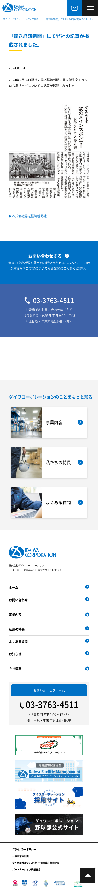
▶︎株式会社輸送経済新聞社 (28, 216)
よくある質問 (18, 641)
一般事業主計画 (20, 856)
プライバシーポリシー (24, 849)
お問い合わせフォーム (49, 690)
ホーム (13, 587)
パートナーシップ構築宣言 (26, 869)
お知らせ (15, 654)
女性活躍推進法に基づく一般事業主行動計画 (35, 863)
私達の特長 (17, 629)
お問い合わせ (18, 600)
